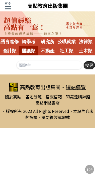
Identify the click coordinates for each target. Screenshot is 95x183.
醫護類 (28, 50)
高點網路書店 (47, 103)
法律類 (85, 41)
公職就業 (67, 41)
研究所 (47, 41)
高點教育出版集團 (47, 5)
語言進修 (10, 41)
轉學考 (28, 41)
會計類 (9, 50)
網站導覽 (76, 87)
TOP (90, 169)
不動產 (47, 50)
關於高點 (13, 97)
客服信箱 (54, 97)
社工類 (66, 50)
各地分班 (33, 97)
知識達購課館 (78, 97)
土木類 (85, 50)
